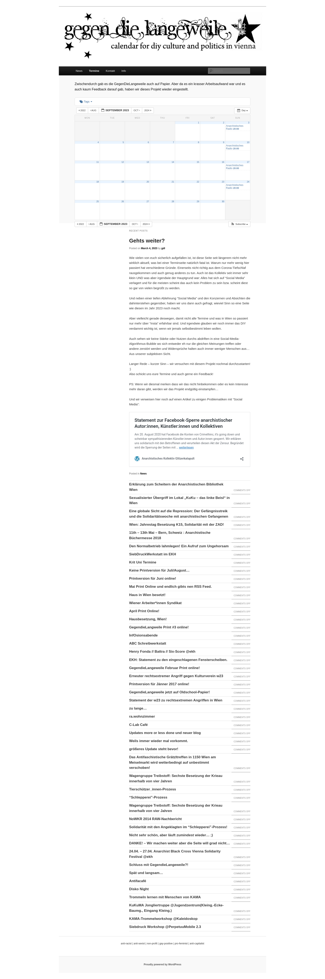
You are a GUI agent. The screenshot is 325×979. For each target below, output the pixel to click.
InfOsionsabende (143, 635)
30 (223, 201)
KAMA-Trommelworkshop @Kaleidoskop (163, 919)
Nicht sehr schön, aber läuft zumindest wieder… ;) (171, 835)
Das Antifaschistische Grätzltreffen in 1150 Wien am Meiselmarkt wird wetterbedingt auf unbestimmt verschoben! (172, 762)
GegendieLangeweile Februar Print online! (164, 668)
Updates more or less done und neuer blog (165, 733)
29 (198, 201)
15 (198, 162)
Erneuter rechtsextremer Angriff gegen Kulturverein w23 (176, 676)
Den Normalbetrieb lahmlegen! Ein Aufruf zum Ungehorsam (179, 546)
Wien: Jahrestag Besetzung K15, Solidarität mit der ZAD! (176, 525)
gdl (163, 248)
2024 (148, 110)
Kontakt (110, 70)
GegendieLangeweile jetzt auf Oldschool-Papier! (169, 692)
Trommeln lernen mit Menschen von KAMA (165, 897)
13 (148, 162)
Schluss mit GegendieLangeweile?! (158, 865)
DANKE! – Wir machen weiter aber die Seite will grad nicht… (179, 843)
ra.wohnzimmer (142, 716)
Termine (94, 70)
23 (223, 181)
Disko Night (139, 889)
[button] (239, 224)
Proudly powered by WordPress (162, 964)
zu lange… (138, 708)
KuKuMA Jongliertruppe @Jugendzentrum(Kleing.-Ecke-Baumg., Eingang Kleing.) (176, 908)
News (79, 70)
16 (223, 162)
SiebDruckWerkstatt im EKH (152, 554)
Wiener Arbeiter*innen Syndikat (155, 603)
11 (97, 162)
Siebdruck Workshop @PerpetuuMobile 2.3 (165, 927)
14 (173, 162)
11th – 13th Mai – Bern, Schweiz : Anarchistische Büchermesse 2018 (169, 535)
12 (122, 162)
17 (248, 162)
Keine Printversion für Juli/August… (159, 570)
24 (248, 181)
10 (248, 142)
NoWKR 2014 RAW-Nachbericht (155, 819)
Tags (86, 101)
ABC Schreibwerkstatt (147, 643)
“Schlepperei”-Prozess (148, 797)
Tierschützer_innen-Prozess (152, 789)
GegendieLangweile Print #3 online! (159, 627)
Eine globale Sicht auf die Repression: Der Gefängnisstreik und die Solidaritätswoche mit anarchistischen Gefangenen (178, 513)
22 (198, 181)
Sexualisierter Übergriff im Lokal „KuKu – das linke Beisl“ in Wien (179, 500)
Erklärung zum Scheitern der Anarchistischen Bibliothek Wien (176, 487)
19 (122, 181)
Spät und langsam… (146, 873)
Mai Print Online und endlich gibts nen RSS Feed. (170, 587)
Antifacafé (137, 881)
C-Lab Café (138, 725)
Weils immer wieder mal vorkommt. (158, 741)
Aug (93, 110)
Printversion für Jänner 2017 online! (159, 684)
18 (97, 181)
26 (122, 201)
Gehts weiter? (147, 241)
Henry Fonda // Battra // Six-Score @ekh (162, 651)
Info (123, 70)
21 (173, 181)
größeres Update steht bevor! (153, 749)
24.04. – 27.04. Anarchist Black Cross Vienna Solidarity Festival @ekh (175, 854)
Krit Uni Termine (142, 562)
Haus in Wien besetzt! (147, 595)
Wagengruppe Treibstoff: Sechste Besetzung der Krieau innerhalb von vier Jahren (175, 778)
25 (97, 201)
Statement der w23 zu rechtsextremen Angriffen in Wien (175, 700)
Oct (136, 110)
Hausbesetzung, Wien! (148, 619)
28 (173, 201)
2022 (82, 110)
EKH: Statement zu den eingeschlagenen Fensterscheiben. (178, 660)
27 (148, 201)
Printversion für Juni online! (152, 578)
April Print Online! (144, 611)
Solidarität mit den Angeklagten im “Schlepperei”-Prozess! (178, 827)
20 (148, 181)
